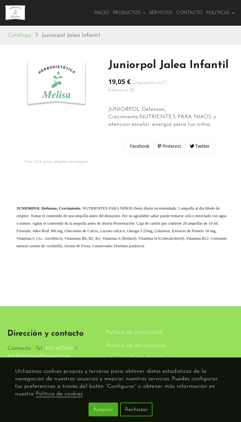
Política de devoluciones (136, 346)
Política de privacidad (134, 332)
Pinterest (169, 146)
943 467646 (59, 348)
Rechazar (136, 410)
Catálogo (19, 35)
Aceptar (103, 410)
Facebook (139, 146)
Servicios (161, 13)
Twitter (200, 146)
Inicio (101, 13)
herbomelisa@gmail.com (39, 356)
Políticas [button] (220, 13)
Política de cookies (59, 394)
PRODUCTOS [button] (129, 13)
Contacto (189, 13)
